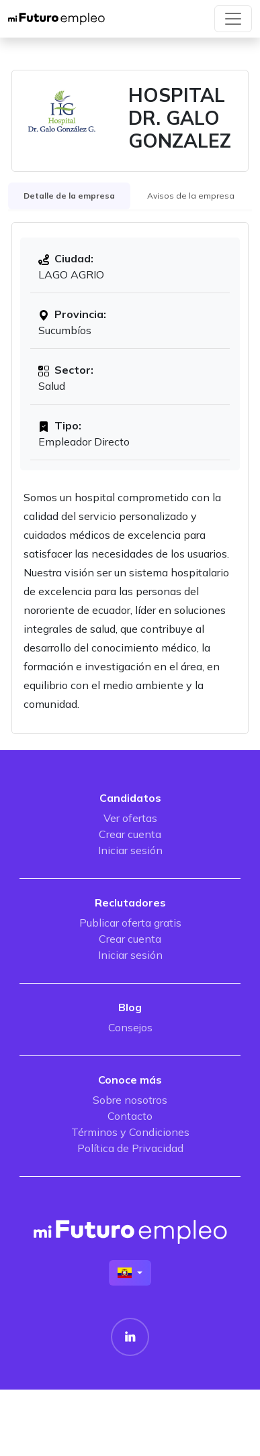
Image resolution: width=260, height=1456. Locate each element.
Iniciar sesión (130, 850)
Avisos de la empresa (190, 196)
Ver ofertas (130, 818)
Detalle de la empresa (69, 196)
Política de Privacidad (130, 1148)
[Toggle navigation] (233, 18)
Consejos (130, 1027)
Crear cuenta (130, 834)
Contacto (130, 1116)
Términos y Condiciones (130, 1132)
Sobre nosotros (130, 1099)
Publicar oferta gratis (130, 922)
